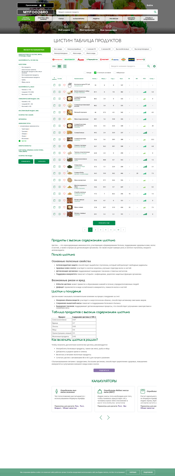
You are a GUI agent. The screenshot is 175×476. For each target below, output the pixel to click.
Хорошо (133, 472)
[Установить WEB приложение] (35, 5)
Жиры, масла (26, 82)
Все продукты (26, 67)
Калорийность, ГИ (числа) (28, 60)
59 (119, 234)
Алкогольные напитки (29, 69)
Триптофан (25, 129)
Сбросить (42, 161)
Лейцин (24, 133)
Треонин (24, 131)
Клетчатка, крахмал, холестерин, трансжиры (31, 150)
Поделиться (105, 375)
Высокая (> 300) (27, 94)
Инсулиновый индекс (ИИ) (29, 111)
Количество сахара (26, 115)
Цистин (24, 141)
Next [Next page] (125, 234)
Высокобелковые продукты (31, 77)
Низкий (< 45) (26, 101)
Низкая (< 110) (26, 89)
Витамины (23, 119)
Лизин (24, 136)
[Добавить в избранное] (66, 85)
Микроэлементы (25, 146)
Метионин (25, 138)
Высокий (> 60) (26, 106)
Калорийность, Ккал (26, 87)
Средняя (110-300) (28, 92)
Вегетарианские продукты (30, 75)
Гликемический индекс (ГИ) (29, 99)
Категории (22, 64)
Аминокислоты (25, 123)
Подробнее (148, 472)
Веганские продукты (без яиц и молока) (32, 72)
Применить (25, 161)
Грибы (24, 80)
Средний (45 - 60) (27, 104)
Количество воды (25, 156)
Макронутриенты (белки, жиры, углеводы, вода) (30, 55)
